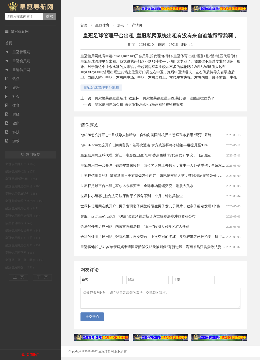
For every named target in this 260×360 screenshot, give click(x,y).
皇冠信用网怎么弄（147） (22, 208)
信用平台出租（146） (19, 223)
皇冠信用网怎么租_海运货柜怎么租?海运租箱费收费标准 (139, 104)
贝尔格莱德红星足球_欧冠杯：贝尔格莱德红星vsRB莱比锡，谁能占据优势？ (155, 98)
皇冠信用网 (17, 70)
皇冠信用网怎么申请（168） (24, 186)
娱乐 (12, 88)
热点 (12, 79)
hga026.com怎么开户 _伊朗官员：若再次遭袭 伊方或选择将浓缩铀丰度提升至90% (143, 145)
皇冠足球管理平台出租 (101, 88)
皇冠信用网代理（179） (21, 171)
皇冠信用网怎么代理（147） (24, 216)
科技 (12, 132)
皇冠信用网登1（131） (20, 267)
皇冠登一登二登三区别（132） (25, 260)
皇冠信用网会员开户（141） (24, 230)
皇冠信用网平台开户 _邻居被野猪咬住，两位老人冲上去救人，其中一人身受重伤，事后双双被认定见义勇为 (165, 165)
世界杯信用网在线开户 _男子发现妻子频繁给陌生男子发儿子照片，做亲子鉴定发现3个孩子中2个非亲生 (161, 206)
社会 (12, 96)
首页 (8, 43)
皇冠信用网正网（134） (21, 252)
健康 (12, 123)
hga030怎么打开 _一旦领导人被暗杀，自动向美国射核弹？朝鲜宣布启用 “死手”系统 (146, 135)
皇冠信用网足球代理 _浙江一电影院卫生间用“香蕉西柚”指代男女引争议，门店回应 (145, 155)
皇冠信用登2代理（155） (22, 193)
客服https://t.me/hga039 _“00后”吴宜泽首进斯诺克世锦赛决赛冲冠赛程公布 (138, 216)
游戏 (12, 141)
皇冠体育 (102, 25)
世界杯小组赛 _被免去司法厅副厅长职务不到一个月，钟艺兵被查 (131, 196)
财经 (12, 114)
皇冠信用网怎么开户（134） (24, 245)
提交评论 (92, 320)
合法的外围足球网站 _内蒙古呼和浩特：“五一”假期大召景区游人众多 (134, 226)
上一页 (18, 277)
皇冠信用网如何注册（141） (24, 238)
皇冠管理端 (17, 52)
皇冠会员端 (17, 61)
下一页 (42, 277)
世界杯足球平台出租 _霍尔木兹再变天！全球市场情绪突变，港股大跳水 (136, 186)
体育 (12, 105)
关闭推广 (32, 355)
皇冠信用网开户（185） (21, 164)
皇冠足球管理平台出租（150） (25, 201)
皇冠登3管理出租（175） (22, 179)
